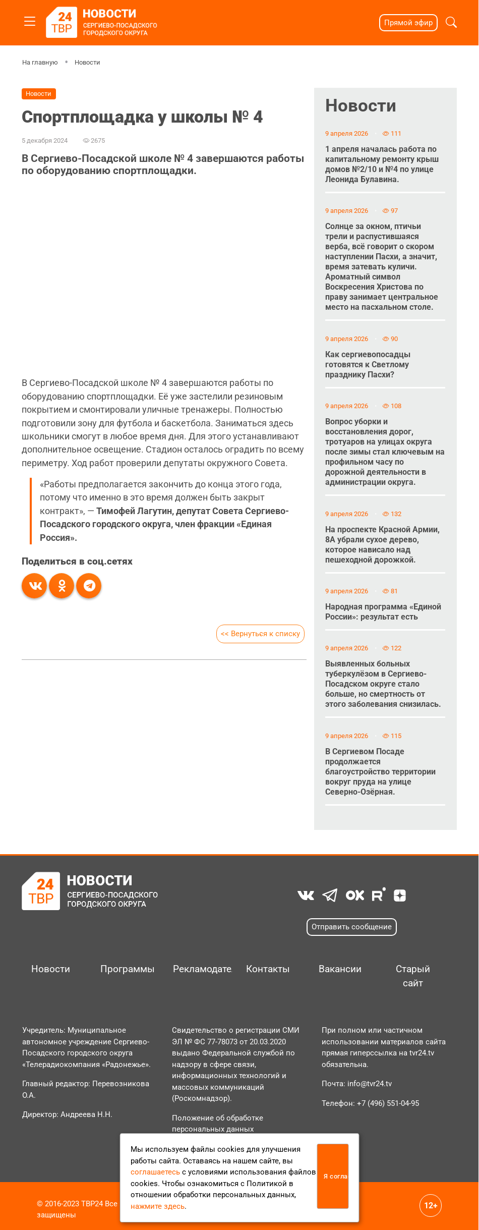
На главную (40, 62)
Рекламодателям (198, 969)
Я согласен (336, 1176)
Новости (87, 62)
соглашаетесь (155, 1172)
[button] (451, 22)
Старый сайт (413, 976)
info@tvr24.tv (369, 1083)
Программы (126, 969)
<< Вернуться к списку (260, 633)
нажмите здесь (158, 1206)
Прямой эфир (408, 22)
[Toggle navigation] (30, 19)
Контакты (268, 969)
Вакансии (340, 969)
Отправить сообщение (352, 926)
